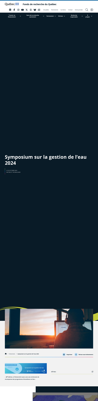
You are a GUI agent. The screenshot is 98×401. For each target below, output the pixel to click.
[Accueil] (6, 354)
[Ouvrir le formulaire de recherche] (86, 9)
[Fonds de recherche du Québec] (39, 4)
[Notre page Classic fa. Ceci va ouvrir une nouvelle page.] (10, 9)
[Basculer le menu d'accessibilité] (91, 9)
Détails (72, 372)
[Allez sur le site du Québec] (12, 4)
